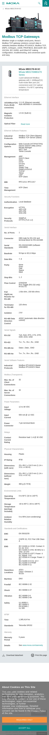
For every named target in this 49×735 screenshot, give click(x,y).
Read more (25, 124)
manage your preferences (15, 706)
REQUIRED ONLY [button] (24, 720)
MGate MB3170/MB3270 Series (30, 73)
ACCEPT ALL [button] (25, 728)
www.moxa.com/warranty (33, 645)
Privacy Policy (38, 711)
